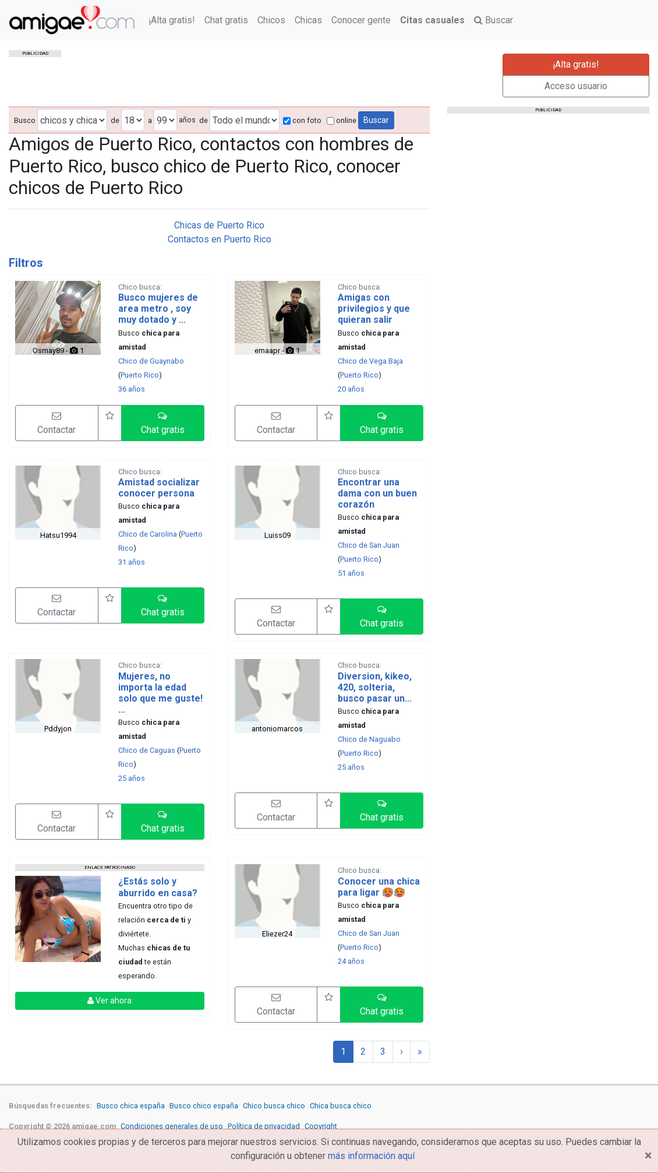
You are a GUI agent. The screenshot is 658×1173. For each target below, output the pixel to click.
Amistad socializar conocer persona (159, 488)
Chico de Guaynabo (151, 361)
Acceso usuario (575, 85)
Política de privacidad (264, 1126)
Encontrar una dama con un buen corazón (377, 493)
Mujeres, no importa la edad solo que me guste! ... (160, 693)
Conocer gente (361, 20)
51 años (351, 573)
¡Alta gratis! (171, 20)
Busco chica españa (131, 1105)
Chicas (308, 20)
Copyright (321, 1126)
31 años (131, 562)
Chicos (271, 20)
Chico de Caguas (146, 750)
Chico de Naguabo (369, 739)
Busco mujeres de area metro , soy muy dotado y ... (158, 308)
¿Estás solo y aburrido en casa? (157, 887)
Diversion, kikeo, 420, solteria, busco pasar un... (375, 687)
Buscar (493, 20)
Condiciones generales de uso (172, 1126)
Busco (25, 120)
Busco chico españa (203, 1105)
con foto (302, 120)
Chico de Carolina (147, 534)
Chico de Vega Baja (370, 361)
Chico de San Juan (368, 545)
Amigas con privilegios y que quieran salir (374, 308)
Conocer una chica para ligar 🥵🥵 (379, 887)
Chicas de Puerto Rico (219, 225)
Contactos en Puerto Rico (219, 239)
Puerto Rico (140, 375)
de (115, 120)
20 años (351, 389)
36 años (131, 389)
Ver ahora (109, 1000)
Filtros (26, 263)
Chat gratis (226, 20)
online (341, 120)
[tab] (219, 263)
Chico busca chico (274, 1105)
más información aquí (371, 1155)
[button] (162, 423)
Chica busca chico (341, 1105)
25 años (131, 778)
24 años (351, 961)
